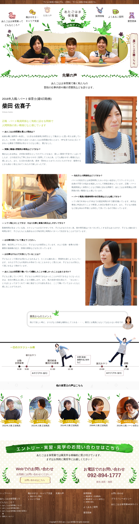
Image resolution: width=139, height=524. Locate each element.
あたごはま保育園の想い (11, 508)
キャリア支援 (35, 499)
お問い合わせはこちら (35, 480)
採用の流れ (90, 502)
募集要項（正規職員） (94, 496)
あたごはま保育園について (12, 505)
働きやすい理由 (36, 496)
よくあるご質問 (115, 17)
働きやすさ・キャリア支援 (32, 19)
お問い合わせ (117, 493)
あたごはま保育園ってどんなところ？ (12, 23)
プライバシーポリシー (121, 499)
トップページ (6, 493)
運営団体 (132, 21)
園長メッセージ (8, 516)
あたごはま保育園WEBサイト (124, 504)
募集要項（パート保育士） (95, 499)
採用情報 (99, 16)
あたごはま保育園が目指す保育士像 (14, 512)
